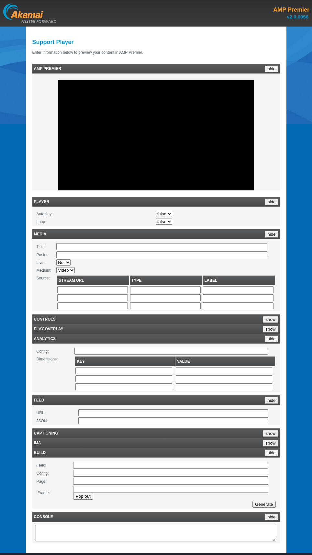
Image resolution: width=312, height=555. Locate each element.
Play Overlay (48, 329)
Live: (41, 262)
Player (42, 201)
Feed (39, 400)
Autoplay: (45, 214)
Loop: (41, 222)
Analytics (45, 338)
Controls (45, 319)
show (270, 319)
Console (43, 517)
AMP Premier (47, 68)
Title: (41, 246)
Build (40, 452)
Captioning (46, 433)
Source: (43, 278)
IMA (37, 443)
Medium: (44, 270)
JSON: (42, 421)
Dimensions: (47, 359)
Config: (43, 351)
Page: (42, 481)
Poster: (43, 255)
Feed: (42, 465)
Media (40, 234)
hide (271, 68)
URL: (41, 413)
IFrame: (43, 493)
